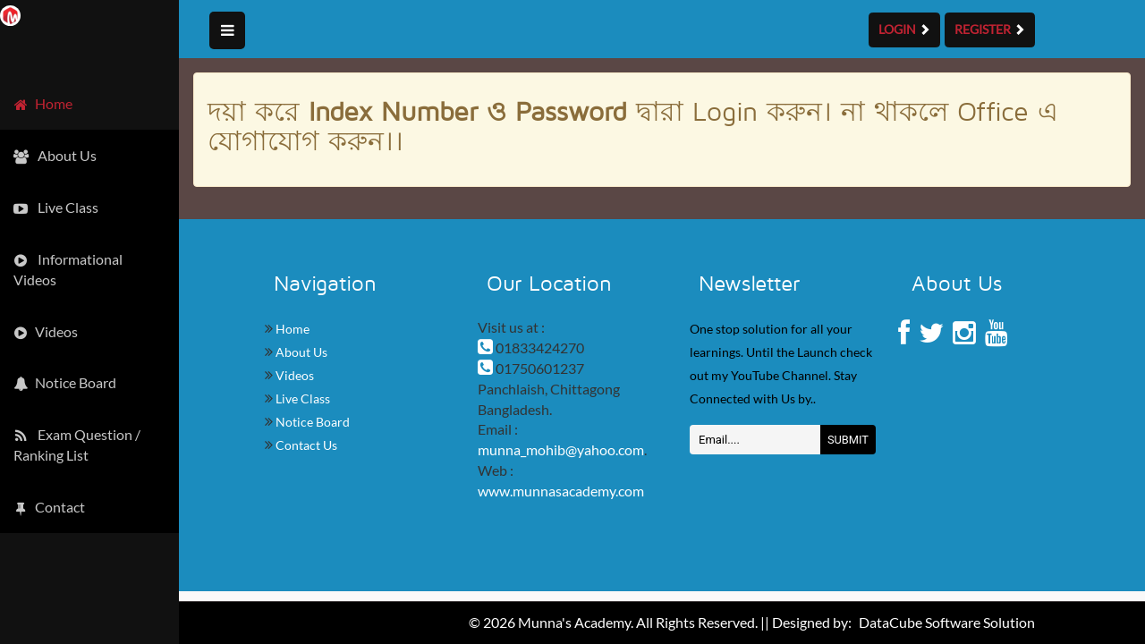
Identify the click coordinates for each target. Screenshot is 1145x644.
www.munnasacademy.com (561, 490)
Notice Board (311, 421)
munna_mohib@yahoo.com (561, 449)
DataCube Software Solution (947, 622)
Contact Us (305, 445)
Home (291, 328)
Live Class (301, 398)
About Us (300, 352)
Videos (293, 375)
